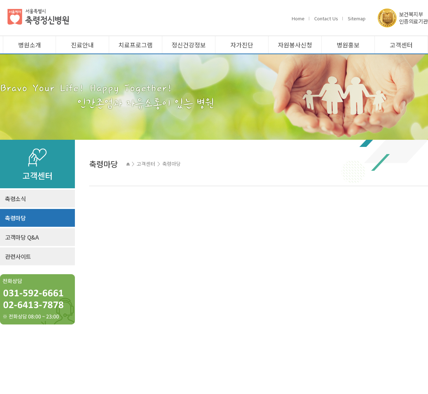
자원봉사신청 (295, 44)
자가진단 (241, 44)
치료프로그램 (135, 44)
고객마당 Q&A (22, 237)
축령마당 (15, 218)
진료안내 (82, 44)
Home (298, 18)
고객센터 (401, 44)
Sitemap (357, 18)
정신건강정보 (189, 44)
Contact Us (326, 18)
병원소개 (29, 44)
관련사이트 (18, 256)
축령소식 (15, 198)
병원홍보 (348, 44)
